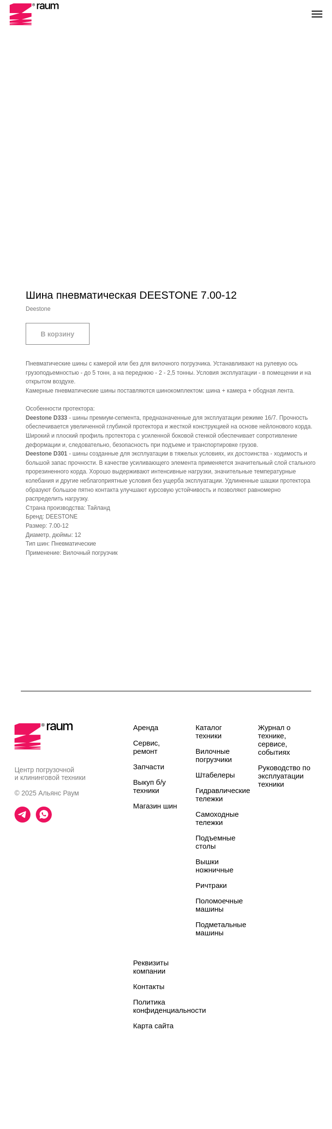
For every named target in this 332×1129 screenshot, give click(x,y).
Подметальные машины (221, 928)
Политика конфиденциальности (169, 1006)
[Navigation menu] (317, 14)
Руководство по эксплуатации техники (284, 775)
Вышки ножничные (214, 865)
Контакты (149, 986)
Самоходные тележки (217, 818)
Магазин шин (155, 806)
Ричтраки (211, 885)
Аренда (145, 727)
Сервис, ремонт (146, 747)
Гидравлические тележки (223, 794)
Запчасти (148, 767)
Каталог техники (209, 731)
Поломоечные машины (219, 905)
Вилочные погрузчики (214, 755)
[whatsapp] (44, 820)
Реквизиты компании (151, 967)
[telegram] (22, 820)
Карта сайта (153, 1026)
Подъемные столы (216, 842)
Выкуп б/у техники (149, 786)
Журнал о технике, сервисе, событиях (274, 739)
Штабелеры (215, 775)
